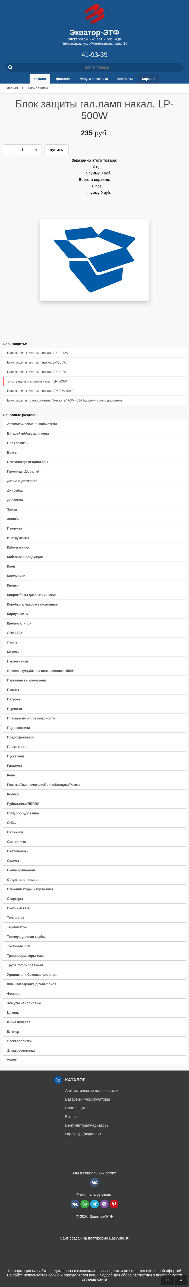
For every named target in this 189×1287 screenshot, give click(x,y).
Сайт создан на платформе (94, 1238)
